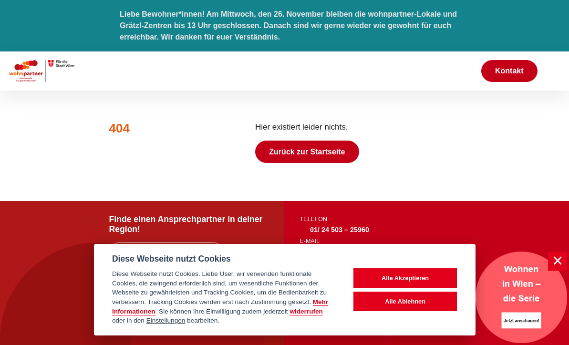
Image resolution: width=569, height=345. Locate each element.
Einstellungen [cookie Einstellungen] (166, 320)
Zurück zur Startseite (307, 152)
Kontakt (509, 71)
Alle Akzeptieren (405, 278)
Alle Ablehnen (405, 301)
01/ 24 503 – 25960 (339, 229)
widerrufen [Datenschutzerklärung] (306, 311)
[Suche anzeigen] (464, 70)
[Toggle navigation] (553, 71)
